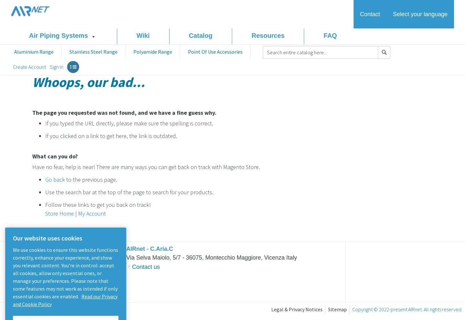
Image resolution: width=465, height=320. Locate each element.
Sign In (56, 67)
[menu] (128, 52)
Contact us (146, 267)
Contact (370, 14)
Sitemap (337, 309)
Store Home (59, 213)
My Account (92, 213)
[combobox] (320, 52)
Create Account (29, 67)
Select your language (420, 14)
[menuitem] (33, 52)
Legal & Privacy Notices (297, 309)
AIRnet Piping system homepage (30, 11)
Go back (55, 179)
